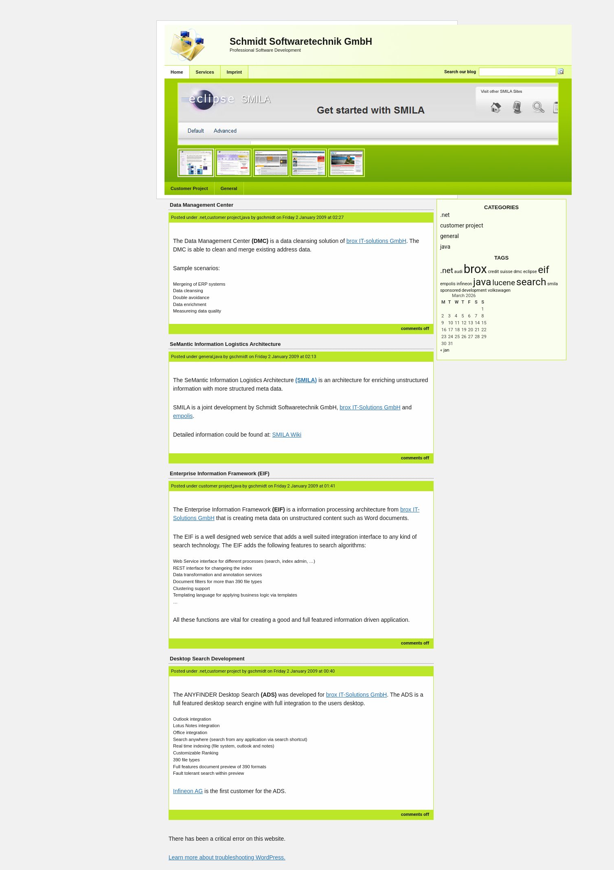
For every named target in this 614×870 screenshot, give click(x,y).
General (229, 188)
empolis (183, 416)
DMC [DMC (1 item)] (517, 271)
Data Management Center (201, 205)
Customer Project (189, 188)
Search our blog (460, 71)
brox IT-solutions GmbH (376, 241)
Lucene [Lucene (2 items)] (503, 282)
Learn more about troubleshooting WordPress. (227, 857)
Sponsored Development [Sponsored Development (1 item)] (463, 290)
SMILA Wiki (287, 434)
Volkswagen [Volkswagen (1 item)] (499, 290)
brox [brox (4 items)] (475, 269)
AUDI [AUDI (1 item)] (458, 271)
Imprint (234, 72)
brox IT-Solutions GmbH (370, 407)
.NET (445, 215)
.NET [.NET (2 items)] (446, 270)
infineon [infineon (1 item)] (464, 283)
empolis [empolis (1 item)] (448, 283)
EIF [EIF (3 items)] (543, 269)
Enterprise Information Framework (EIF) (220, 473)
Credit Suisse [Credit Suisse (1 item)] (500, 271)
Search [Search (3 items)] (531, 282)
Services (205, 72)
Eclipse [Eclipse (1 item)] (530, 271)
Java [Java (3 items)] (482, 282)
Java (445, 246)
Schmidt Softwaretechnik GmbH (301, 41)
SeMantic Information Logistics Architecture (225, 344)
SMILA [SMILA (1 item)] (552, 283)
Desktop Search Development (207, 659)
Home (177, 72)
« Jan (445, 350)
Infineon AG (188, 791)
